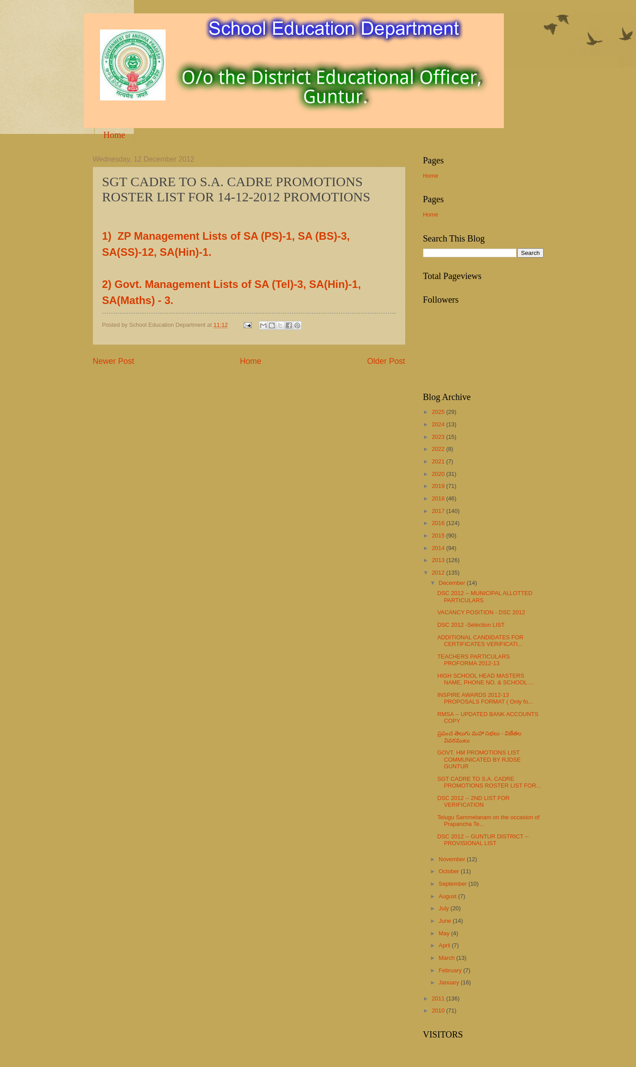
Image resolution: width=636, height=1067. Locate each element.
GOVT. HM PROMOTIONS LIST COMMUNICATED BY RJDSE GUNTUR (479, 759)
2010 (439, 1010)
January (450, 982)
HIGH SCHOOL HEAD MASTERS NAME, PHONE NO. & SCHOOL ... (485, 679)
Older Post (386, 361)
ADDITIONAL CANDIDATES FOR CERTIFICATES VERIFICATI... (480, 640)
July (444, 908)
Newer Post (113, 361)
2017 (439, 511)
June (446, 920)
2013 (439, 560)
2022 (439, 449)
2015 (439, 535)
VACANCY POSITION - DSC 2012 (481, 612)
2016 (439, 523)
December (453, 582)
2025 (439, 411)
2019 (439, 486)
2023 (439, 436)
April (445, 945)
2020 (439, 474)
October (450, 871)
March (447, 957)
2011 (439, 998)
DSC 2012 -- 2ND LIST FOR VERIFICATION (473, 801)
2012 (439, 572)
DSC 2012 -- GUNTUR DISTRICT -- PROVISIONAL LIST (483, 839)
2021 (439, 461)
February (451, 970)
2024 (439, 424)
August (448, 896)
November (453, 859)
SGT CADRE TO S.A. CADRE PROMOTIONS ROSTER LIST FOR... (489, 782)
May (445, 933)
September (454, 883)
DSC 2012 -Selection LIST (471, 624)
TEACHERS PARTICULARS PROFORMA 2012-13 (473, 660)
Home (114, 135)
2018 (439, 498)
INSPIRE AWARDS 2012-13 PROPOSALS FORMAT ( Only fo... (485, 698)
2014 (439, 548)
